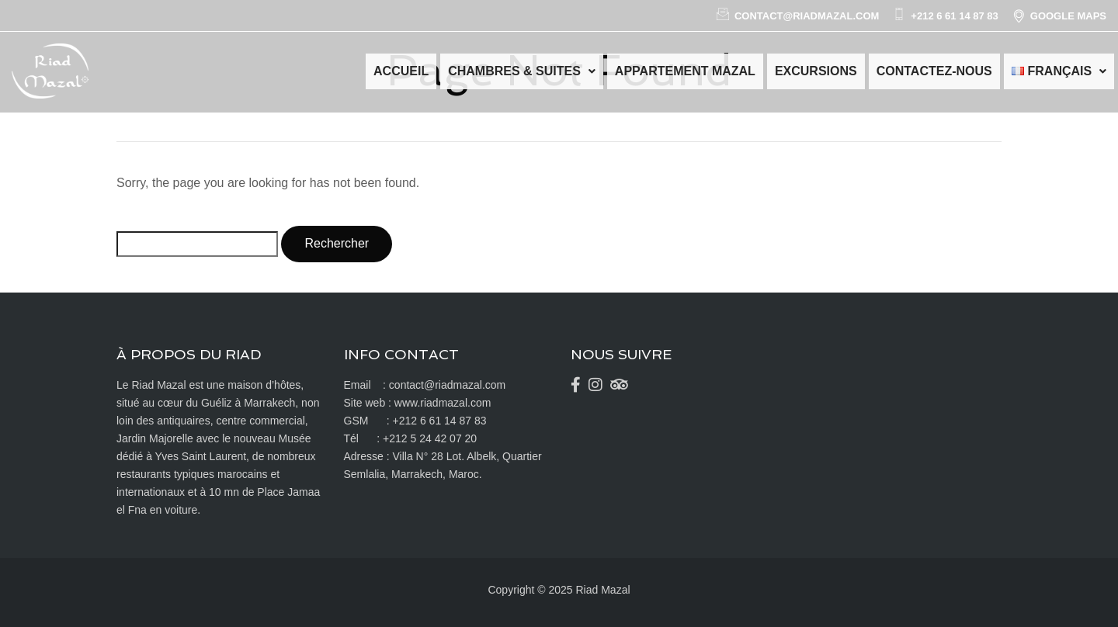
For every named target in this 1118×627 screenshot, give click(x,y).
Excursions (816, 71)
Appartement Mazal (685, 71)
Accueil (401, 71)
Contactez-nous (934, 71)
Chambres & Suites (521, 71)
